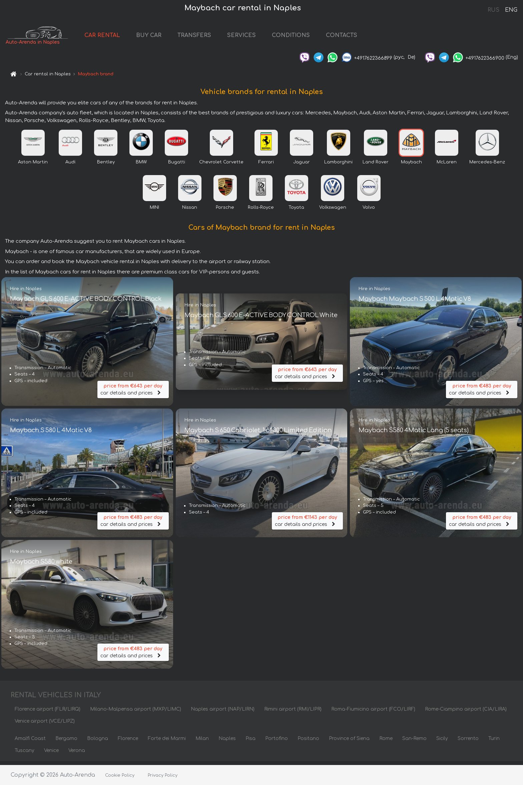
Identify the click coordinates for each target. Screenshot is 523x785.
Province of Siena (349, 742)
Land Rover (376, 165)
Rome (386, 742)
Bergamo (66, 742)
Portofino (276, 742)
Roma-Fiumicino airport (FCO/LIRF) (373, 712)
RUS (493, 10)
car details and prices (133, 392)
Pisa (250, 742)
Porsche (225, 211)
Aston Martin (33, 165)
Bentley (106, 165)
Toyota (296, 211)
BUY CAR (166, 37)
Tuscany (24, 754)
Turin (494, 742)
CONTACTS (359, 37)
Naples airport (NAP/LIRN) (222, 712)
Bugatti (176, 165)
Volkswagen (332, 211)
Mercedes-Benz (487, 165)
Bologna (97, 742)
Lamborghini (338, 165)
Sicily (442, 742)
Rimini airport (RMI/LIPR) (293, 712)
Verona (76, 754)
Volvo (369, 211)
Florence (128, 742)
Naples (227, 742)
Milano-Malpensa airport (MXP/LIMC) (135, 712)
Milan (202, 742)
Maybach (411, 165)
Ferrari (266, 165)
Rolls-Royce (261, 211)
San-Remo (414, 742)
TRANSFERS (212, 37)
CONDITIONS (309, 37)
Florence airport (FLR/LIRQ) (47, 712)
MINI (154, 211)
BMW (141, 165)
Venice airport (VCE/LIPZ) (45, 724)
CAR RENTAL (120, 37)
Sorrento (468, 742)
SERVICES (259, 37)
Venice (51, 754)
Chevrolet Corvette (221, 165)
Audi (70, 165)
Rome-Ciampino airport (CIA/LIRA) (466, 712)
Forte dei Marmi (167, 742)
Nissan (189, 211)
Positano (308, 742)
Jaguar (301, 165)
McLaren (447, 165)
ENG (511, 10)
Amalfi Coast (30, 742)
